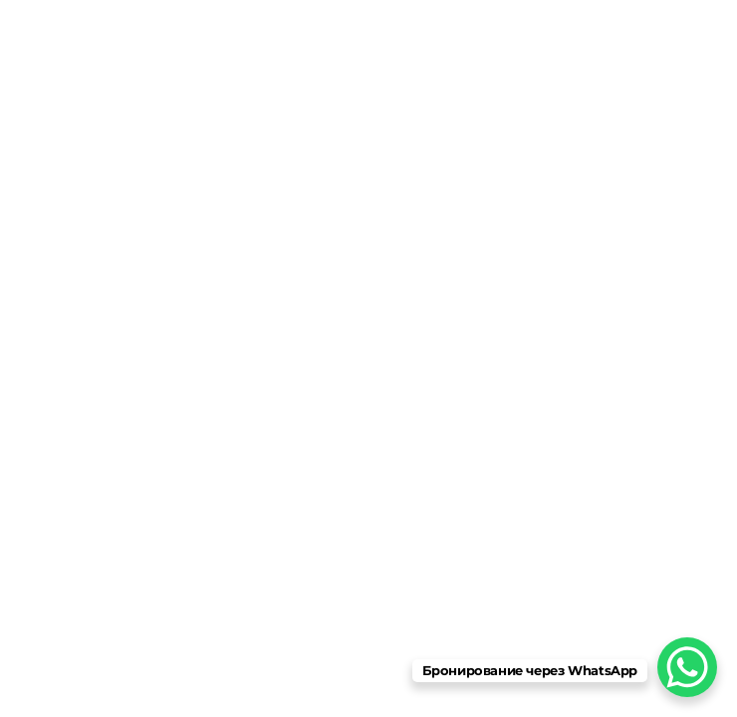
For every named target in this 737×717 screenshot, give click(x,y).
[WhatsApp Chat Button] (687, 667)
